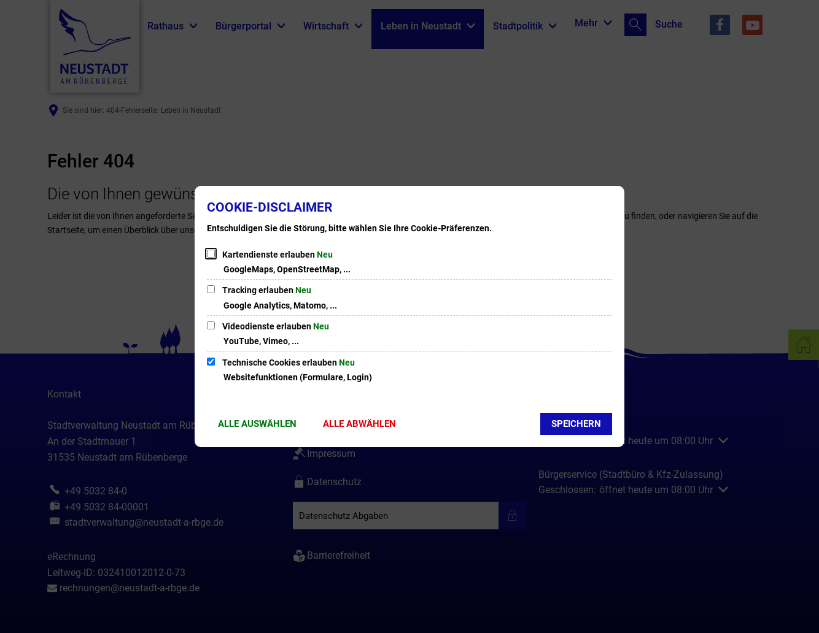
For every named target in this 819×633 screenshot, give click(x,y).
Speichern (576, 423)
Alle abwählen (359, 423)
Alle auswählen (257, 423)
